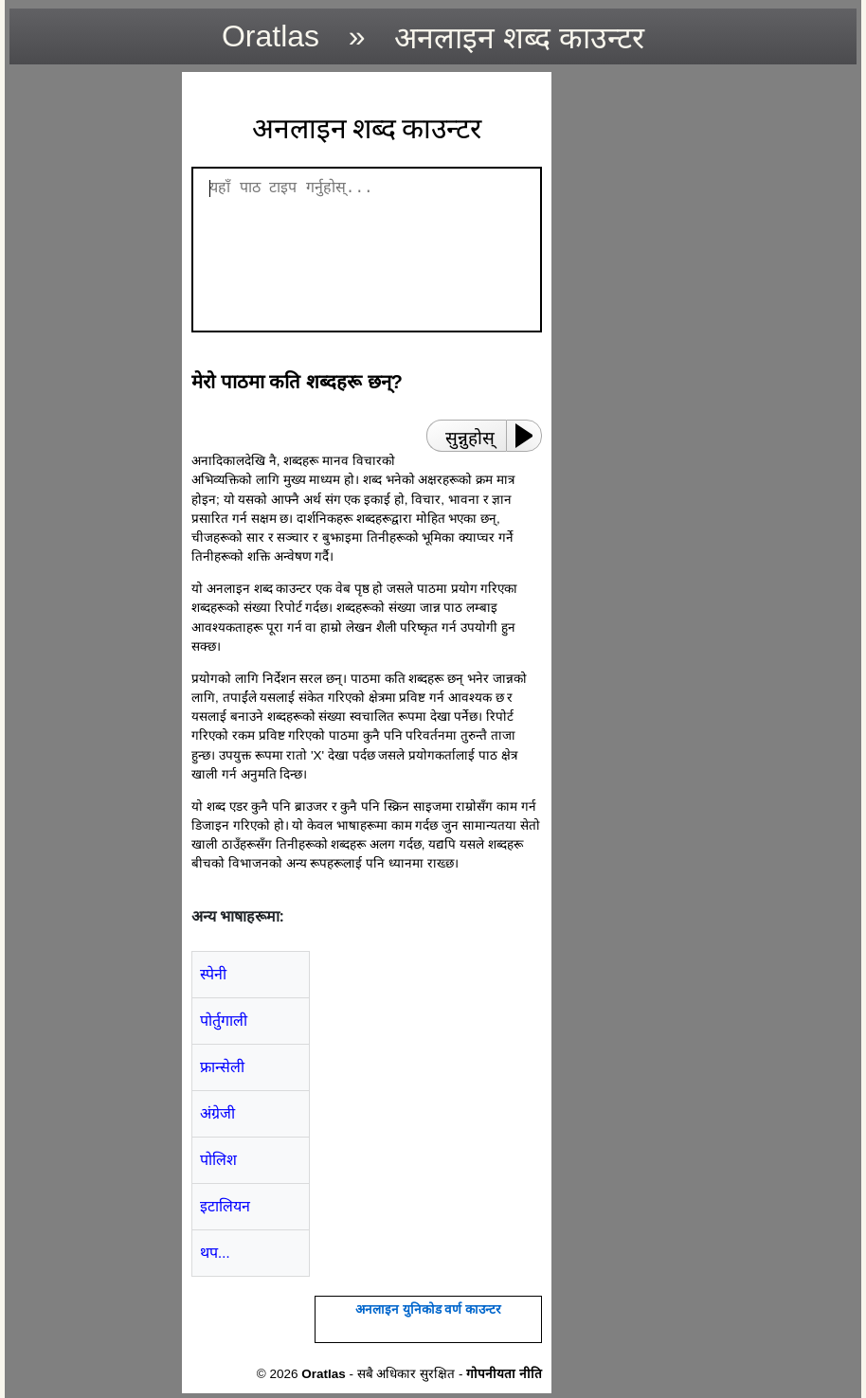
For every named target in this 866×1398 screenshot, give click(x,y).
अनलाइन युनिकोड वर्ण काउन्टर (428, 1309)
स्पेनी (213, 974)
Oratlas (270, 36)
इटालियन (225, 1206)
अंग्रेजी (217, 1113)
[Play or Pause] (529, 435)
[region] (90, 356)
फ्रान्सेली (222, 1067)
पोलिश (218, 1160)
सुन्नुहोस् (470, 438)
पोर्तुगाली (223, 1021)
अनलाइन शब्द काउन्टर (519, 38)
